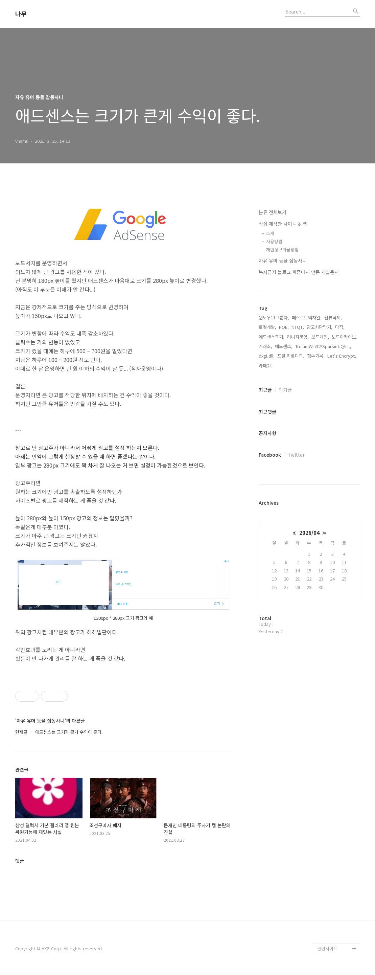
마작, (340, 327)
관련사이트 (327, 948)
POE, (284, 327)
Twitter (296, 454)
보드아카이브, (344, 337)
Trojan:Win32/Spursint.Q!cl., (323, 346)
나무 (21, 14)
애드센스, (283, 346)
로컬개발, (267, 327)
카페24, (266, 365)
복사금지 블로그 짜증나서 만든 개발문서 (299, 272)
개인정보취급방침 (282, 249)
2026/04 (309, 532)
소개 (270, 233)
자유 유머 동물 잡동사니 (283, 260)
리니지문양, (298, 337)
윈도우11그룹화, (274, 317)
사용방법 (274, 241)
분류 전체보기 (272, 212)
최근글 (265, 389)
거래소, (265, 346)
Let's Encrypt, (341, 356)
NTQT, (297, 327)
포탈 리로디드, (290, 356)
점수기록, (316, 356)
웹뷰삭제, (333, 317)
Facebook (270, 454)
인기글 (285, 389)
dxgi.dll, (267, 356)
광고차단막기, (319, 327)
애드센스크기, (271, 337)
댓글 (19, 860)
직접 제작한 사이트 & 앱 (283, 223)
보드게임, (320, 337)
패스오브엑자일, (307, 317)
